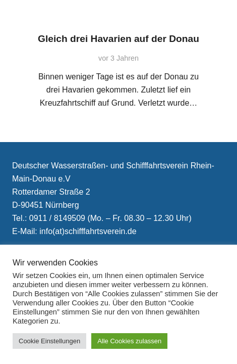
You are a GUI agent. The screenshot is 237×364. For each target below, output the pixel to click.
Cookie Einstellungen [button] (49, 341)
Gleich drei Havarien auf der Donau (118, 38)
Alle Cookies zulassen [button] (129, 341)
